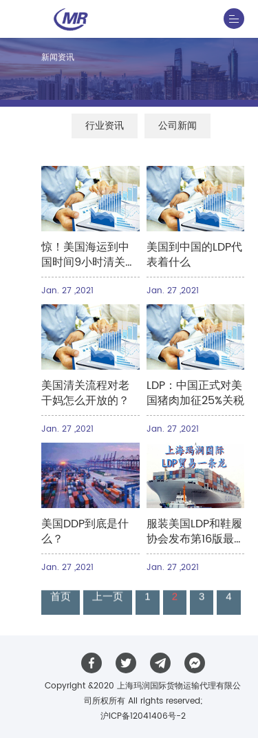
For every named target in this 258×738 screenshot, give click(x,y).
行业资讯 (104, 126)
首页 (60, 597)
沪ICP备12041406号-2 (143, 716)
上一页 (107, 597)
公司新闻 (177, 126)
